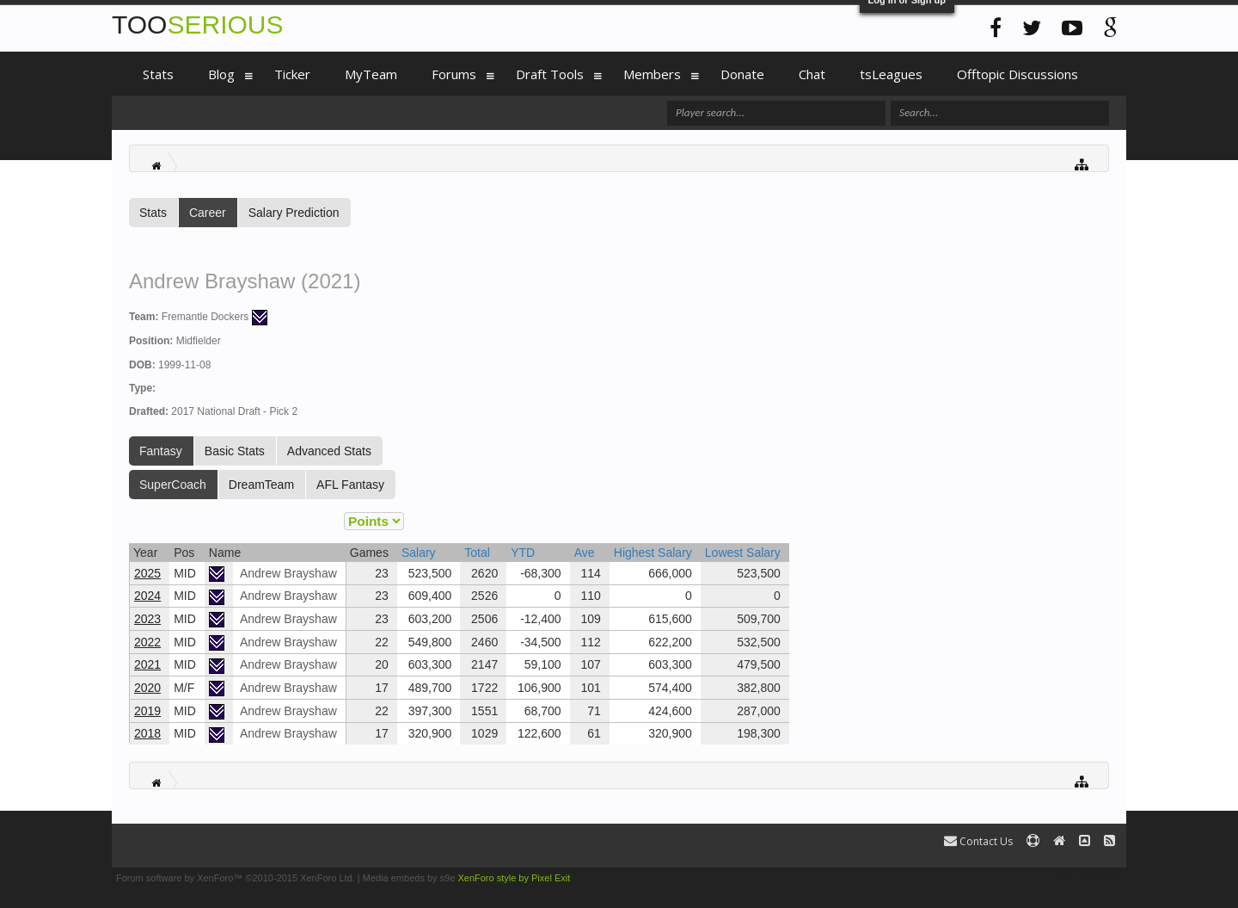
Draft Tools (550, 74)
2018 (147, 733)
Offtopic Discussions (1017, 74)
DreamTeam (261, 484)
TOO (197, 24)
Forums (454, 74)
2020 (147, 688)
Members (652, 74)
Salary (418, 552)
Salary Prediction (294, 212)
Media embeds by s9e (409, 878)
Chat (812, 74)
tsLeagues (891, 74)
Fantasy (160, 451)
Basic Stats (235, 451)
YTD (523, 552)
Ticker (292, 74)
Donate (742, 74)
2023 (147, 619)
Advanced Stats (329, 451)
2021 (147, 664)
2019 (147, 711)
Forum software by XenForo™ (235, 878)
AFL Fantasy (350, 484)
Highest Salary (653, 552)
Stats (153, 212)
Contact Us (978, 841)
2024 (147, 595)
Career (207, 212)
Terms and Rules (1086, 878)
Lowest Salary (743, 552)
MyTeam (371, 74)
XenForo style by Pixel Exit (513, 878)
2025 (147, 573)
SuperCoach (172, 484)
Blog (221, 74)
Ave (584, 552)
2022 (147, 642)
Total (477, 552)
